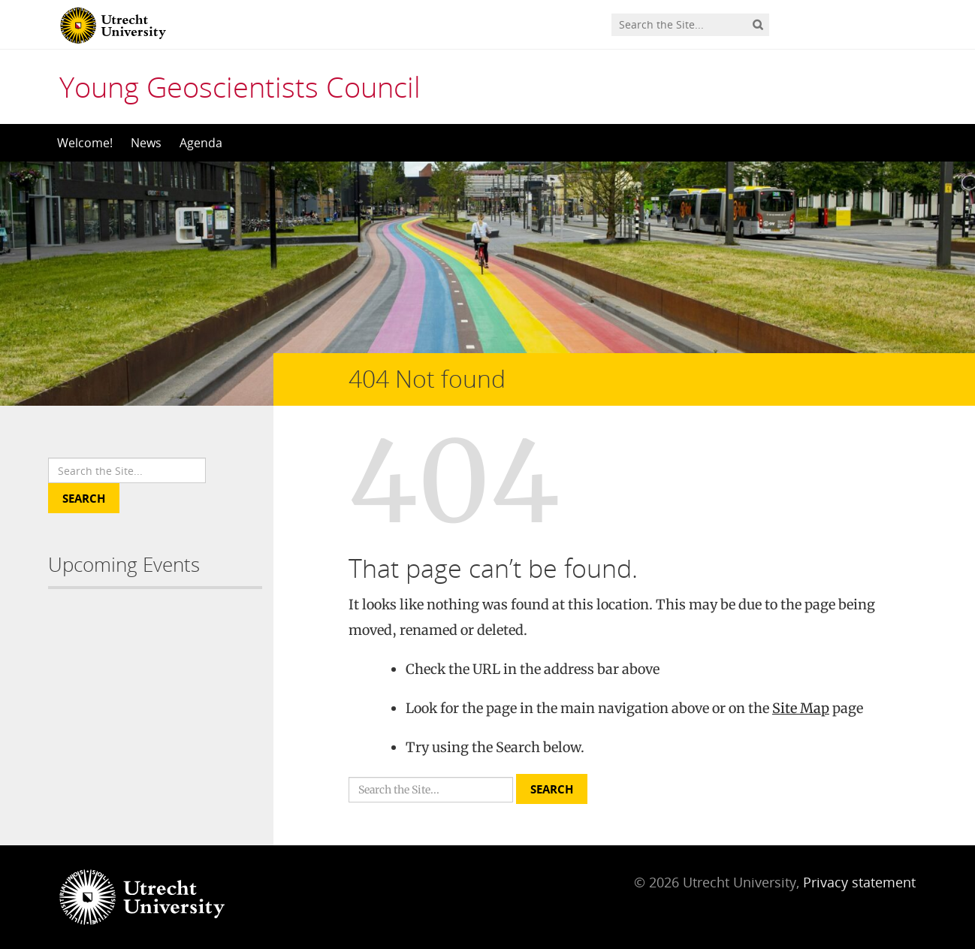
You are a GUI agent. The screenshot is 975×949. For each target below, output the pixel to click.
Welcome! (85, 142)
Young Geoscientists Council (240, 86)
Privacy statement (859, 882)
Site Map (800, 708)
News (146, 142)
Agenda (201, 142)
